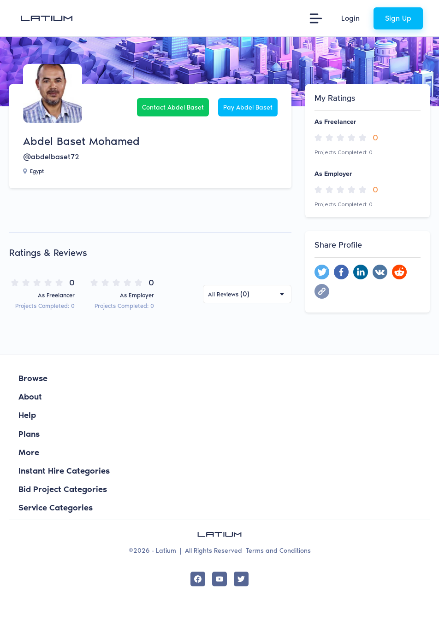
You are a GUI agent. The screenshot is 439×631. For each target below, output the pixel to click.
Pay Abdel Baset (248, 107)
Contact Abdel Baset (173, 107)
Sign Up (398, 18)
